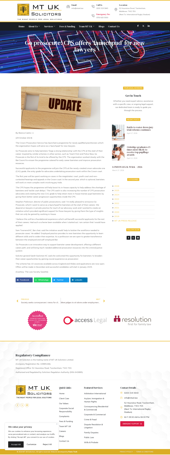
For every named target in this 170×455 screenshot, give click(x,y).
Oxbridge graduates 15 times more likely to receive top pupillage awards (138, 151)
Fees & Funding (67, 26)
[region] (31, 434)
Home (22, 26)
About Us (34, 26)
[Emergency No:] (93, 15)
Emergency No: (103, 14)
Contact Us (114, 26)
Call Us (99, 5)
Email (74, 5)
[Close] (56, 418)
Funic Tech (72, 452)
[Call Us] (93, 6)
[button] (24, 280)
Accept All (31, 444)
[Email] (68, 6)
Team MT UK (86, 26)
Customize (20, 438)
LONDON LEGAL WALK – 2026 (127, 166)
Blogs (101, 26)
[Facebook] (138, 26)
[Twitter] (143, 26)
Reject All (43, 438)
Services (49, 26)
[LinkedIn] (149, 26)
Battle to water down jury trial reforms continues (140, 128)
